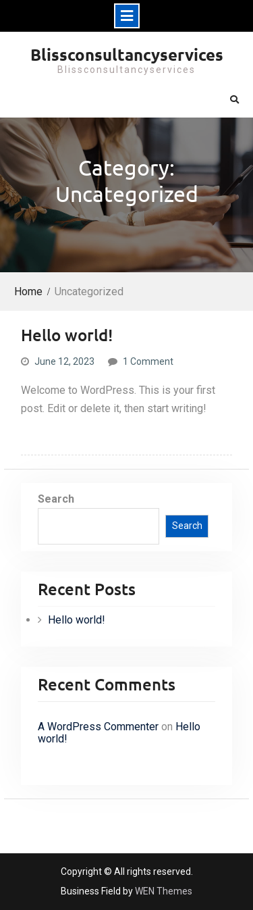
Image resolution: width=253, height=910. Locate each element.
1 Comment (148, 361)
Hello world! (67, 334)
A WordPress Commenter (98, 726)
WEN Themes (163, 891)
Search (56, 498)
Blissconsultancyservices (126, 54)
